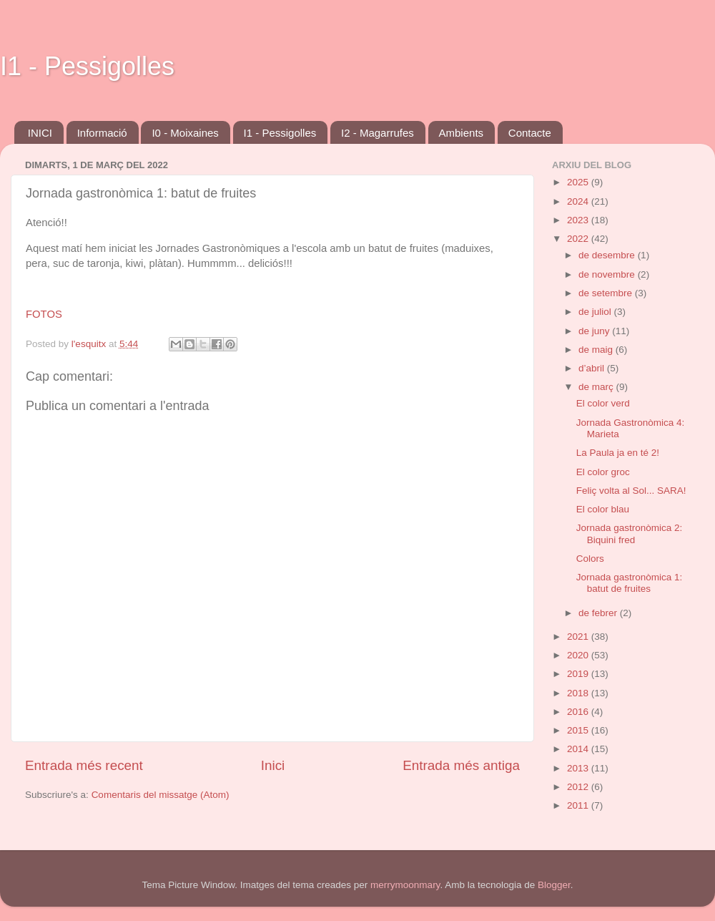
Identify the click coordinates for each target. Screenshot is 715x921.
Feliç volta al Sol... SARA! (631, 490)
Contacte (529, 133)
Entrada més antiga (461, 765)
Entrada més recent (84, 765)
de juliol (596, 311)
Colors (590, 558)
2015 (579, 730)
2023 (579, 220)
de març (597, 386)
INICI (40, 133)
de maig (597, 349)
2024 (579, 201)
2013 (579, 768)
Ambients (461, 133)
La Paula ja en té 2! (617, 452)
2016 (579, 711)
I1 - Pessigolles (87, 66)
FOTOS (44, 314)
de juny (595, 331)
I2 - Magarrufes (377, 133)
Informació (102, 133)
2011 (579, 805)
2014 (579, 749)
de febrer (599, 613)
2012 (579, 786)
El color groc (603, 472)
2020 (579, 655)
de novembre (608, 274)
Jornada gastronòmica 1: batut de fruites (629, 583)
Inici (273, 765)
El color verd (603, 403)
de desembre (608, 255)
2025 (579, 182)
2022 (579, 238)
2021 (579, 636)
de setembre (606, 293)
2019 (579, 673)
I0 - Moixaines (185, 133)
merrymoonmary (405, 884)
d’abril (592, 368)
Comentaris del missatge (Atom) (161, 794)
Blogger (554, 884)
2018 (579, 693)
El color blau (602, 509)
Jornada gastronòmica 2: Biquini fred (629, 533)
